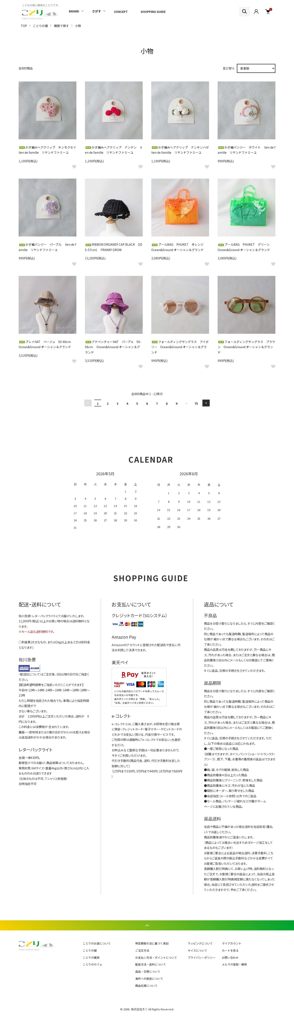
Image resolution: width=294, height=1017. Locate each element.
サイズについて (197, 950)
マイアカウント (231, 943)
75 (196, 403)
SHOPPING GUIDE (153, 11)
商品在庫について (146, 986)
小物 (78, 26)
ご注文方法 (142, 950)
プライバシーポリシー (201, 957)
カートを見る (230, 950)
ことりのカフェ (92, 964)
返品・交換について (147, 971)
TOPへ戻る (147, 925)
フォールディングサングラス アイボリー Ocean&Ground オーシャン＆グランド (180, 347)
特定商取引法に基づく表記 (152, 943)
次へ (206, 403)
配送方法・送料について (150, 964)
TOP (24, 26)
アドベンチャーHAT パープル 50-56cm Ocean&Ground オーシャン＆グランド (113, 347)
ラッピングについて (200, 943)
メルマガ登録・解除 (234, 964)
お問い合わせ (230, 957)
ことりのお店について (97, 943)
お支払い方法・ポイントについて (156, 957)
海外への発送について (149, 978)
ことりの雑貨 (91, 957)
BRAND (74, 11)
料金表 (26, 642)
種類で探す (61, 26)
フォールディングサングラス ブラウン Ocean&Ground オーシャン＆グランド (246, 347)
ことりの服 (40, 26)
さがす (96, 11)
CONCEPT (121, 11)
